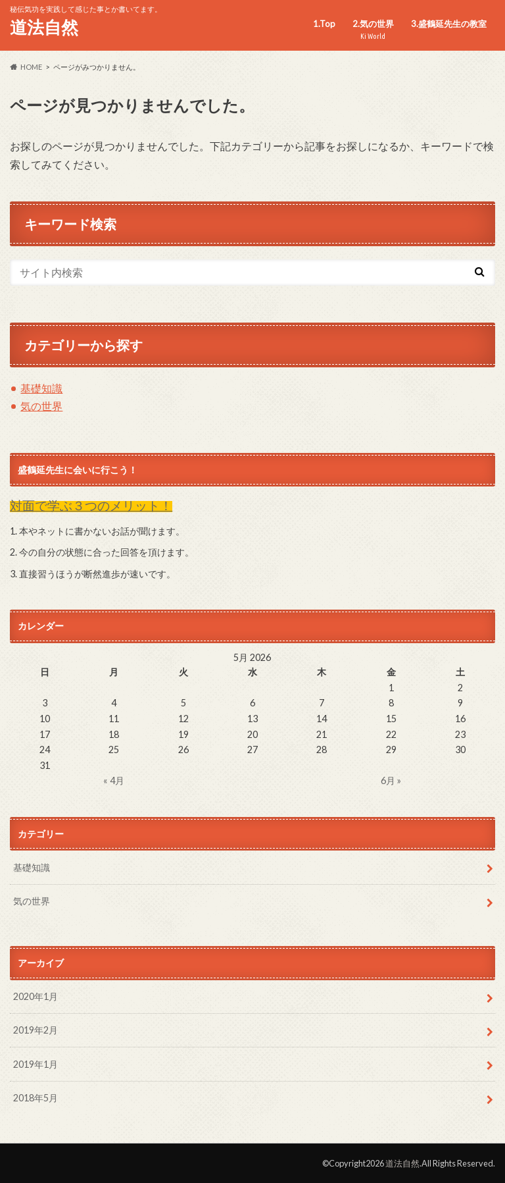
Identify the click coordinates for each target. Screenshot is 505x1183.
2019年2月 (35, 1030)
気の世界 (41, 406)
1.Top (324, 23)
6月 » (391, 780)
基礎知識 (41, 388)
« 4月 (113, 780)
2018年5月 (35, 1097)
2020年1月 (35, 996)
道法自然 (44, 27)
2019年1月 (35, 1064)
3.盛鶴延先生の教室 (449, 23)
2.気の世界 (373, 29)
